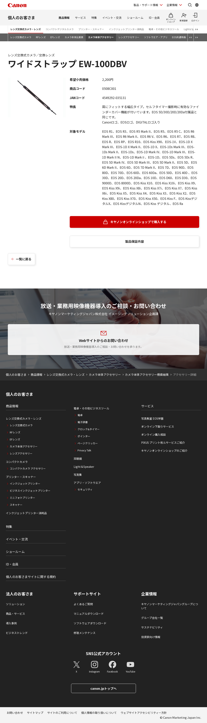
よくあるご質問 (83, 604)
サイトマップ (35, 713)
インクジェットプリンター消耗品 (126, 29)
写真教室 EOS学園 (152, 418)
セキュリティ (85, 489)
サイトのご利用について (62, 713)
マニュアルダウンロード (89, 614)
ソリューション (15, 604)
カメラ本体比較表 (74, 37)
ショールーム (135, 18)
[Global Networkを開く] (197, 5)
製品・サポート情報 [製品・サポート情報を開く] (146, 5)
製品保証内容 (134, 241)
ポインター (84, 436)
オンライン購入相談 (153, 434)
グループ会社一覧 (152, 618)
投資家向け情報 (150, 637)
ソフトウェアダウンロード (90, 623)
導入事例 (11, 623)
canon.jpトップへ (103, 688)
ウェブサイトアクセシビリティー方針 (144, 713)
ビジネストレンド (17, 633)
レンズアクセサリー (128, 37)
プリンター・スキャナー (91, 29)
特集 (94, 18)
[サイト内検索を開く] (189, 5)
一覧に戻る (23, 259)
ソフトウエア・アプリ (155, 37)
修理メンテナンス (84, 633)
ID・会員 (154, 18)
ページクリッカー (88, 443)
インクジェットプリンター (25, 483)
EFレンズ (55, 37)
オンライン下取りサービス (157, 426)
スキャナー (16, 505)
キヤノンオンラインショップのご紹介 (164, 451)
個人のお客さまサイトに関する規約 (31, 576)
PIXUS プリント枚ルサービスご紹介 (163, 442)
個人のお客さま (21, 17)
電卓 (80, 415)
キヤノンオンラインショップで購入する (138, 221)
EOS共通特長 (179, 37)
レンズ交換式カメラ (20, 37)
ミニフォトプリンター (22, 497)
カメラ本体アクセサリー (101, 37)
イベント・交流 (111, 18)
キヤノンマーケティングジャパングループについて (169, 606)
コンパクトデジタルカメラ (60, 29)
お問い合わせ (15, 713)
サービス (80, 18)
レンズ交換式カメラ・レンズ (25, 29)
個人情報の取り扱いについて (99, 713)
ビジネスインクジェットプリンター (30, 490)
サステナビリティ (152, 627)
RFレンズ (41, 37)
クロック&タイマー (89, 429)
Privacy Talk (84, 450)
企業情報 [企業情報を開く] (172, 5)
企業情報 (149, 594)
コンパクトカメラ (17, 462)
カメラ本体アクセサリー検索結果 (147, 374)
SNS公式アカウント (103, 653)
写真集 (78, 475)
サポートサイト (87, 594)
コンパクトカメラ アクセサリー (28, 468)
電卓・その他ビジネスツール (164, 29)
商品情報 (64, 18)
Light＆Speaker (192, 29)
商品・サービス (15, 614)
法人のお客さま (19, 594)
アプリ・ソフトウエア (87, 483)
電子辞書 (83, 422)
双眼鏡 (78, 459)
